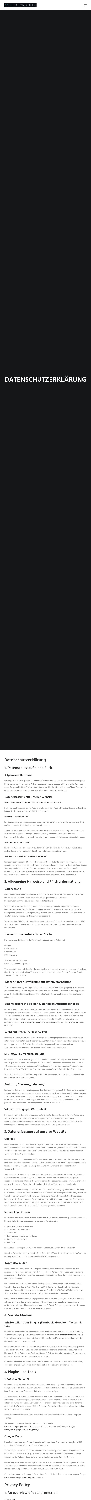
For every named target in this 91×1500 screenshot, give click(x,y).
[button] (85, 5)
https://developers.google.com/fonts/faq (21, 733)
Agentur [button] (45, 1477)
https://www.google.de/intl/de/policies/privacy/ (23, 784)
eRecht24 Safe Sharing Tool (69, 641)
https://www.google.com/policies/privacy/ (21, 736)
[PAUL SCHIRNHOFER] (20, 5)
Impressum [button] (45, 1487)
